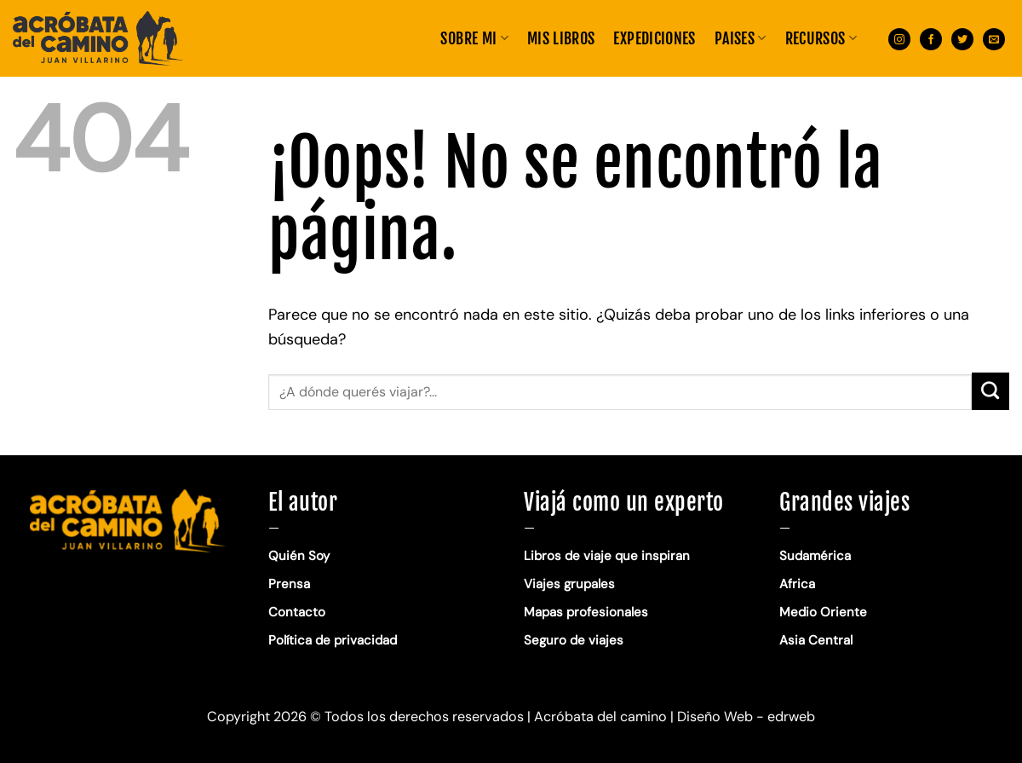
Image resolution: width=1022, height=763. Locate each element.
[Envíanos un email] (994, 38)
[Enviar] (990, 391)
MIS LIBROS (561, 38)
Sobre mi (474, 38)
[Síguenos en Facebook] (931, 38)
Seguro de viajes (573, 640)
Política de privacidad (334, 640)
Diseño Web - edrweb (746, 716)
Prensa (289, 583)
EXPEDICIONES (654, 38)
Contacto (296, 612)
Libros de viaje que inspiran (607, 555)
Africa (797, 583)
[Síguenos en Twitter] (962, 38)
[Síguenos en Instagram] (899, 38)
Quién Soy (299, 555)
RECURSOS (821, 38)
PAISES (740, 38)
